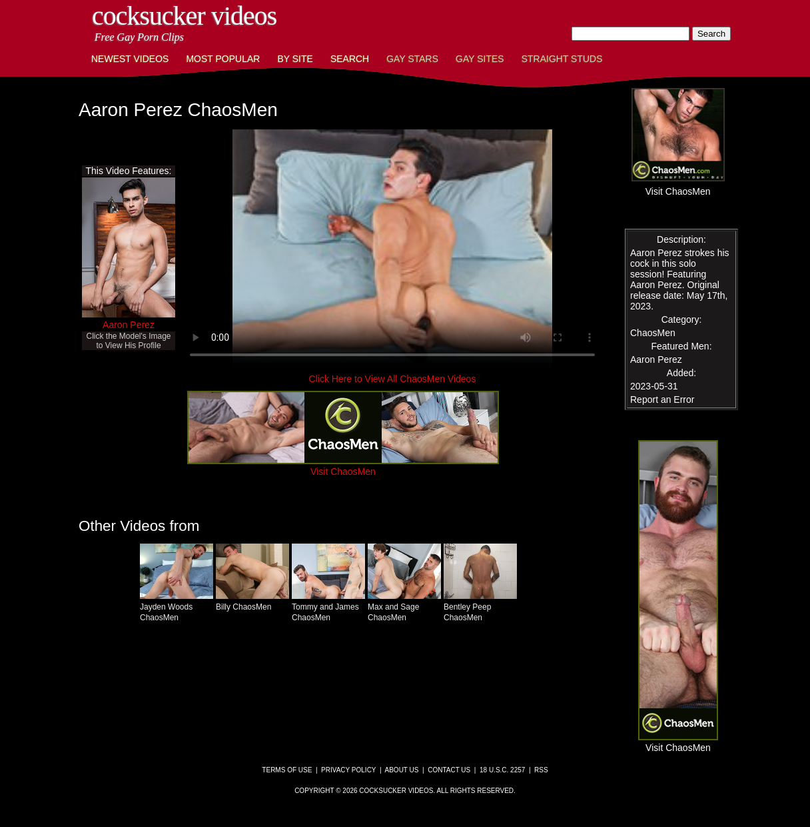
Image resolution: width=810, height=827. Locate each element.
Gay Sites (480, 58)
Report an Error (662, 399)
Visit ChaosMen (343, 466)
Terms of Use (287, 770)
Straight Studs (562, 58)
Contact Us (449, 770)
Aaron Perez (129, 324)
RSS (541, 770)
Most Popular (223, 58)
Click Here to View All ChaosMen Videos (392, 378)
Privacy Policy (348, 770)
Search (349, 58)
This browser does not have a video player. (392, 249)
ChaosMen (652, 332)
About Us (402, 770)
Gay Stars (412, 58)
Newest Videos (130, 58)
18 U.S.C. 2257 (502, 770)
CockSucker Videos (184, 16)
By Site (294, 58)
